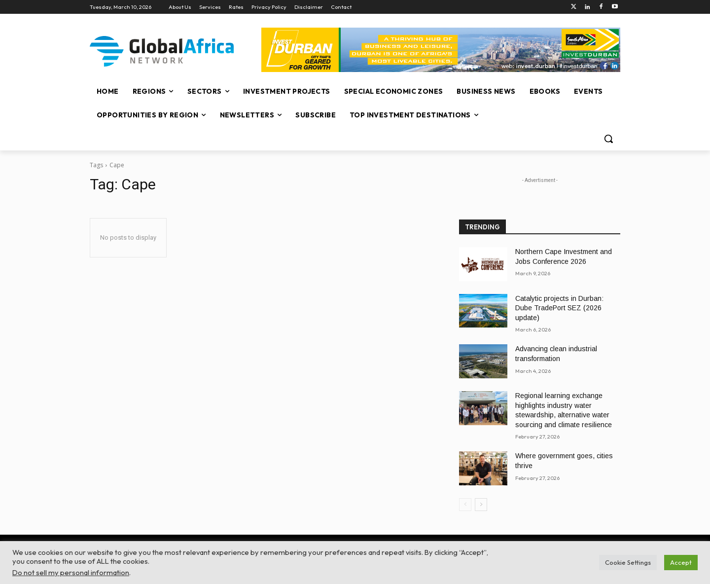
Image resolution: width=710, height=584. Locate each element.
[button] (608, 138)
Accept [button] (681, 562)
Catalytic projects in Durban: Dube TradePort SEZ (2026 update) (559, 308)
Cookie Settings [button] (628, 562)
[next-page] (481, 504)
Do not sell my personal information (70, 572)
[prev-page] (465, 504)
